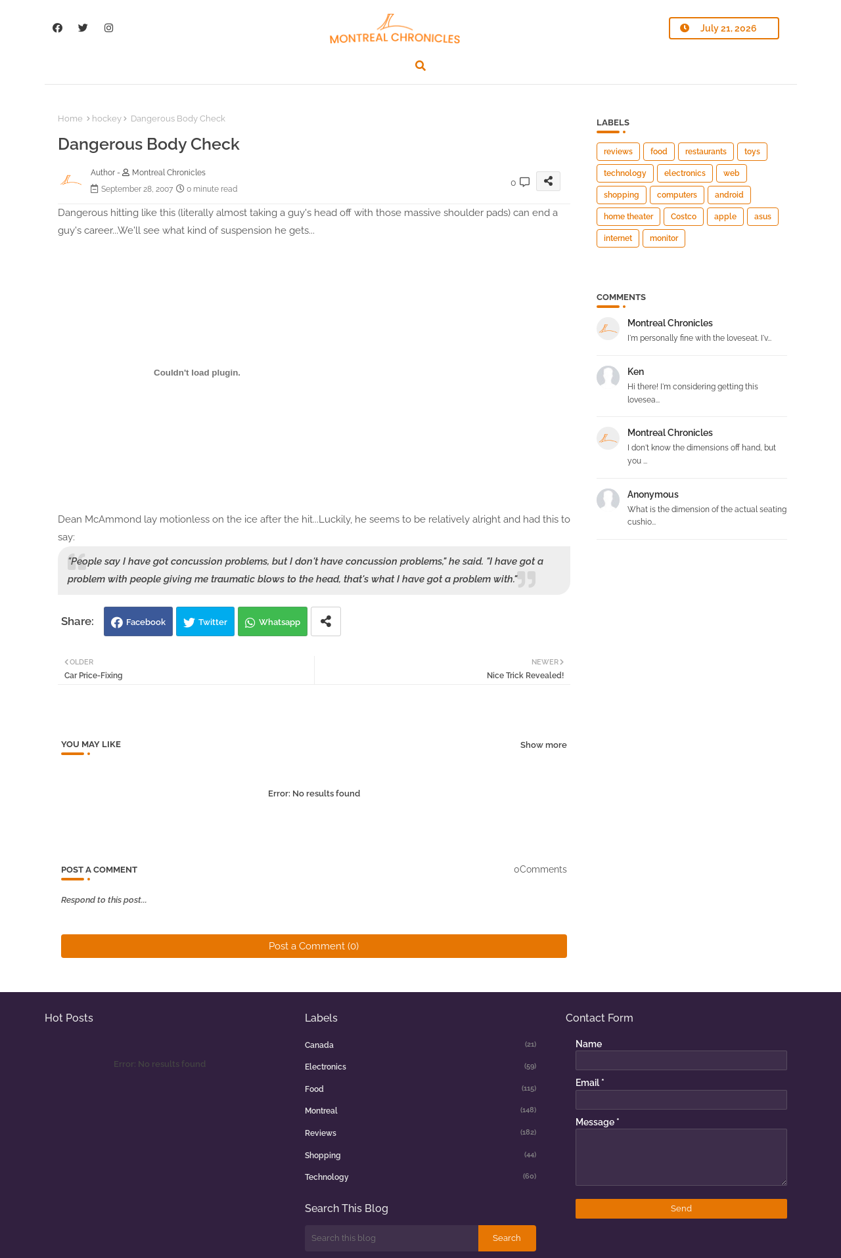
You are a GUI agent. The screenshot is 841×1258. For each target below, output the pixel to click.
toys (752, 151)
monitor (664, 238)
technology (625, 173)
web (731, 173)
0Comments (540, 869)
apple (725, 216)
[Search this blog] (391, 1238)
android (729, 195)
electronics (685, 173)
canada (420, 1044)
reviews (618, 151)
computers (677, 195)
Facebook (146, 622)
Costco (683, 216)
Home (70, 118)
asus (762, 216)
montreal (420, 1110)
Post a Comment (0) (314, 946)
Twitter (212, 622)
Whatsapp (279, 622)
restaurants (706, 151)
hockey (107, 118)
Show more (543, 745)
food (659, 151)
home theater (628, 216)
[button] (420, 66)
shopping (621, 195)
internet (618, 238)
